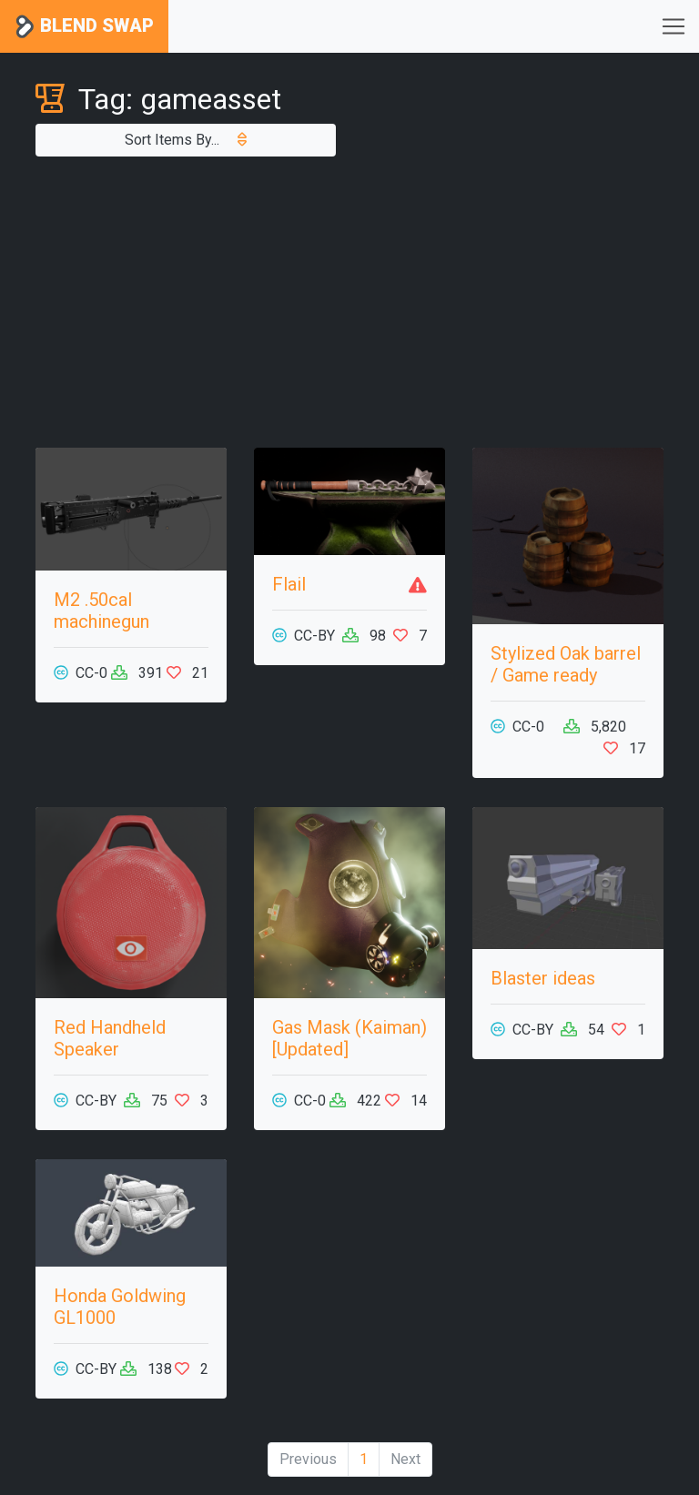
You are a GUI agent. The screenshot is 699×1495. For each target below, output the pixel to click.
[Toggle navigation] (673, 26)
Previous (308, 1459)
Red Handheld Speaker (110, 1038)
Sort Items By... (186, 139)
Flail (289, 584)
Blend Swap (84, 27)
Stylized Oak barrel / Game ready (566, 664)
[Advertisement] (349, 302)
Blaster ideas (543, 978)
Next (405, 1459)
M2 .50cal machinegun (101, 610)
